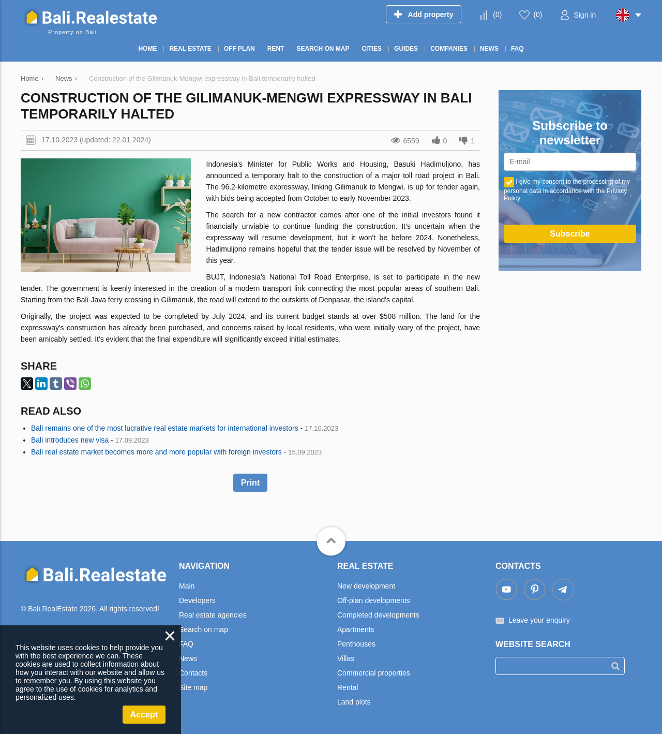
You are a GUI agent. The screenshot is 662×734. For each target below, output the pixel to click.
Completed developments (378, 615)
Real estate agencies (213, 615)
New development (366, 586)
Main (186, 586)
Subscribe (570, 233)
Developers (197, 600)
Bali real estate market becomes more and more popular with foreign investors (156, 452)
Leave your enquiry (539, 620)
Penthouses (356, 644)
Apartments (355, 629)
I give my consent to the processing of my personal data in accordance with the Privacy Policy (567, 190)
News (188, 658)
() (497, 14)
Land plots (354, 702)
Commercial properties (373, 673)
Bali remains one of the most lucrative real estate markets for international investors (164, 428)
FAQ (186, 644)
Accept (144, 714)
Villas (345, 658)
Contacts (193, 673)
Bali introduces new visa (70, 440)
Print (250, 482)
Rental (347, 687)
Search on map (203, 629)
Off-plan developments (373, 600)
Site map (193, 687)
